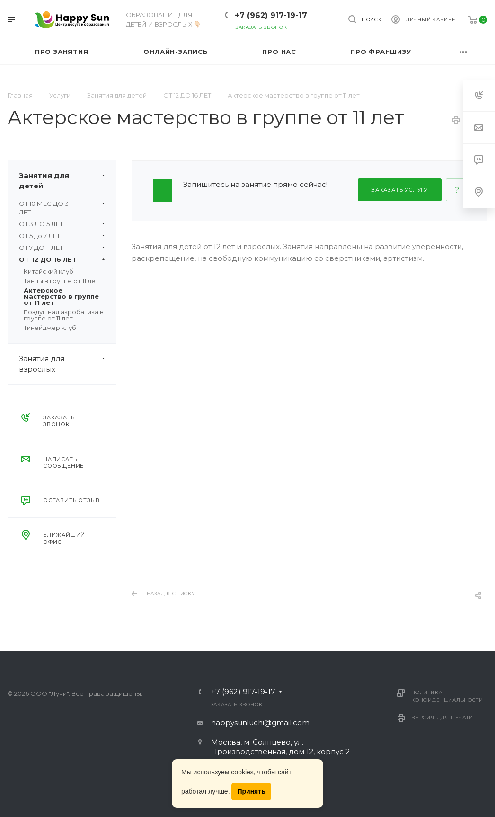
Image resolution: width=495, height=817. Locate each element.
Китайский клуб (48, 271)
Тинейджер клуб (50, 327)
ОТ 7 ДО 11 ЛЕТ (62, 247)
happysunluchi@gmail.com (260, 722)
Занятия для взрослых (67, 364)
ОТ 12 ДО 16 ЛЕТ (62, 259)
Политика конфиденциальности (447, 696)
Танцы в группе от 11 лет (61, 280)
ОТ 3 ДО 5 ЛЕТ (62, 224)
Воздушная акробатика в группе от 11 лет (64, 315)
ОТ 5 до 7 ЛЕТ (62, 235)
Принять (251, 791)
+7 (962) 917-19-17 (271, 15)
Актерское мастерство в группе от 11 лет (61, 296)
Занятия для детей (67, 180)
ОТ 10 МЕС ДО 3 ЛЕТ (62, 207)
